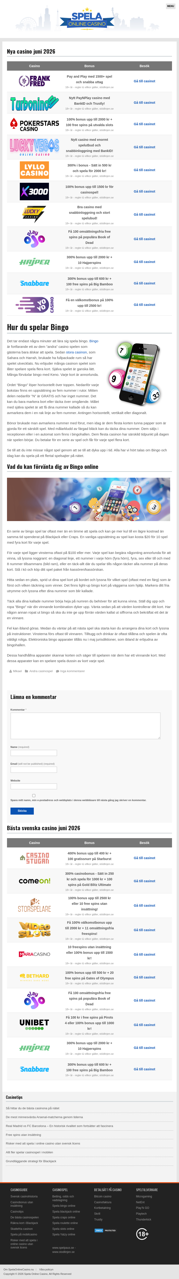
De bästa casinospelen (24, 1217)
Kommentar (18, 709)
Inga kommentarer (72, 671)
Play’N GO (142, 1208)
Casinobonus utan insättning (21, 1204)
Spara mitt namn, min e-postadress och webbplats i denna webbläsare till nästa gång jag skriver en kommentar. (78, 800)
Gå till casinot (144, 81)
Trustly (98, 1219)
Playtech (141, 1213)
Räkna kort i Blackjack (24, 1223)
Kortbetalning (102, 1208)
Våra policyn (46, 1269)
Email (32, 763)
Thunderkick (143, 1219)
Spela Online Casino (36, 1273)
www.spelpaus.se (63, 1247)
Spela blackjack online (66, 1211)
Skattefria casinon (21, 1229)
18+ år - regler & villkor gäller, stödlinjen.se (89, 87)
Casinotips (17, 1211)
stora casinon (76, 352)
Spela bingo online (64, 1205)
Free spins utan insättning (23, 1135)
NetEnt (140, 1202)
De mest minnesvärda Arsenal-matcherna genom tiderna (44, 1117)
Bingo (94, 341)
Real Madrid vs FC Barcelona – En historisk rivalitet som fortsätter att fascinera (59, 1126)
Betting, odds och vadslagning (63, 1198)
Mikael (17, 671)
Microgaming (144, 1196)
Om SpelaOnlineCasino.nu (18, 1269)
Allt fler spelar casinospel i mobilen (29, 1152)
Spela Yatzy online (63, 1234)
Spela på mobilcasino (23, 1234)
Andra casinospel (41, 671)
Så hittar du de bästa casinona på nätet (32, 1108)
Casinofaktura (102, 1202)
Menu (170, 6)
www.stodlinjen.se (63, 1252)
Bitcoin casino (102, 1196)
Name (19, 747)
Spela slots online (63, 1229)
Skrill (97, 1213)
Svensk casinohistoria (24, 1196)
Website (15, 780)
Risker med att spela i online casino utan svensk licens (43, 1143)
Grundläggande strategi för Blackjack (31, 1161)
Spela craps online (64, 1217)
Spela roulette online (65, 1223)
